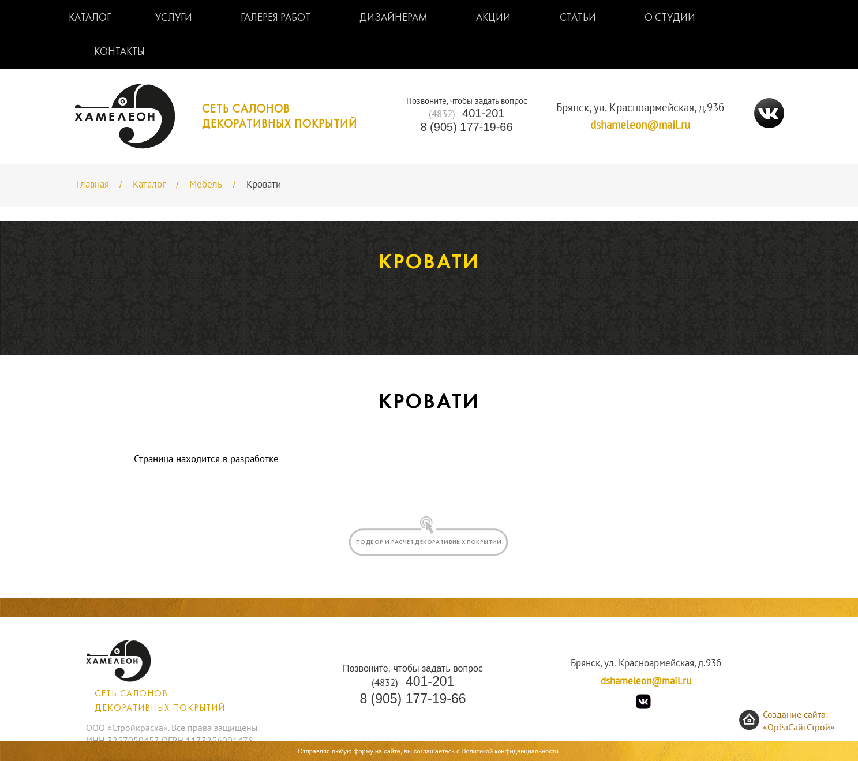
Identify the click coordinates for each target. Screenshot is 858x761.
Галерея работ (275, 18)
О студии (670, 18)
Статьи (578, 18)
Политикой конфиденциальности (510, 751)
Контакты (119, 52)
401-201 (467, 113)
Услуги (173, 18)
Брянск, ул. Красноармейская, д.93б (640, 108)
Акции (493, 18)
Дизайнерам (393, 18)
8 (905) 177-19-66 (466, 127)
